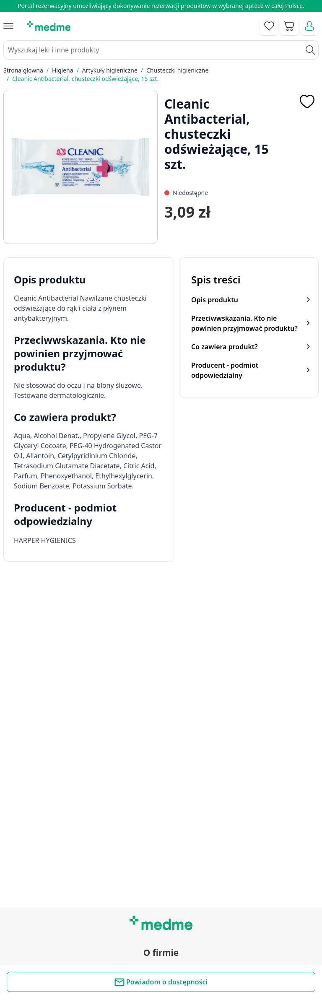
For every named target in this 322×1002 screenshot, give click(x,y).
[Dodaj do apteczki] (307, 101)
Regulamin (161, 780)
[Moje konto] (309, 26)
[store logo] (48, 26)
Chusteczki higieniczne (177, 70)
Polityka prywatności (161, 958)
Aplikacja (161, 907)
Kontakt (161, 761)
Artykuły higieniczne (110, 70)
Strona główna (23, 70)
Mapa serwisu (161, 869)
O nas (161, 799)
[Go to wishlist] (269, 26)
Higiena (62, 70)
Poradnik (161, 850)
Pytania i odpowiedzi (161, 888)
